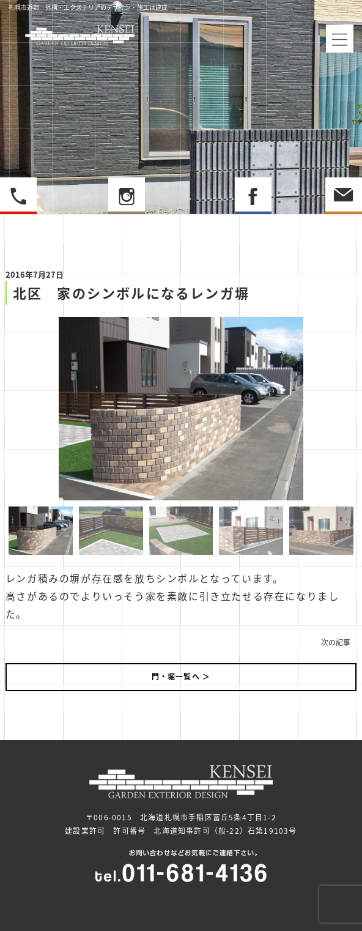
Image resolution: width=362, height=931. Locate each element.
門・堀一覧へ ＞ (181, 676)
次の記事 (335, 642)
